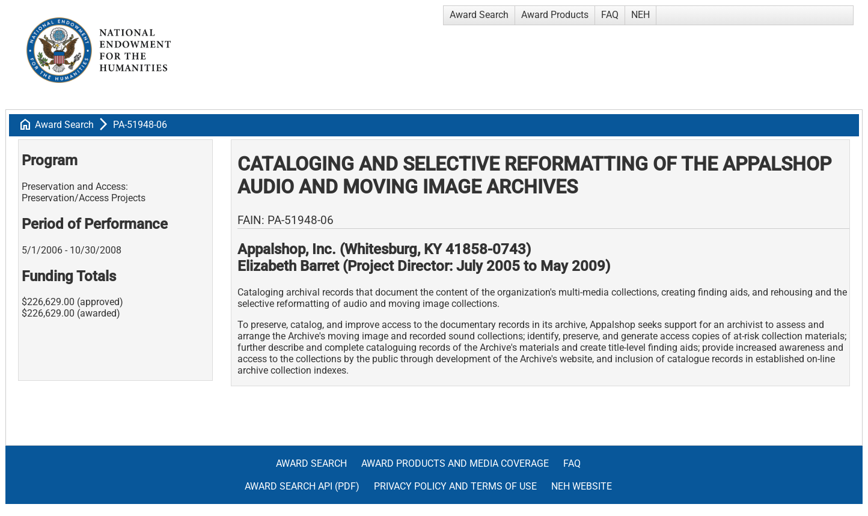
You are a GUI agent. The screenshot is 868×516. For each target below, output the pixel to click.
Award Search (479, 14)
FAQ (610, 14)
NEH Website (581, 486)
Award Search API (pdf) (302, 486)
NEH (640, 14)
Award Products (554, 14)
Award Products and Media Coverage (455, 463)
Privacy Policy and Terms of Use (455, 486)
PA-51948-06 (140, 124)
